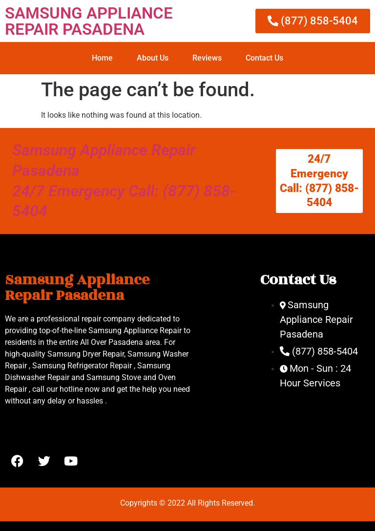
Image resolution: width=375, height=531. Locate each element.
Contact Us (264, 58)
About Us (152, 58)
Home (102, 58)
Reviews (207, 58)
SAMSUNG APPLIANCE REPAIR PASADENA (89, 21)
